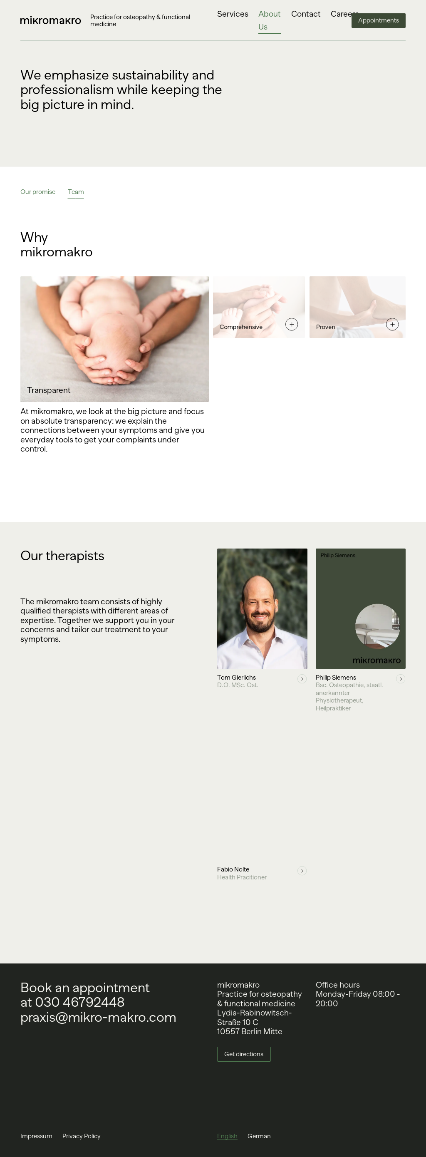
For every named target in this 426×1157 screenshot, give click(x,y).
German (259, 1136)
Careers (345, 14)
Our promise (37, 191)
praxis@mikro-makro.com (98, 1017)
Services (232, 14)
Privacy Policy (81, 1136)
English (227, 1136)
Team (75, 191)
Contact (306, 14)
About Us (269, 20)
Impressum (36, 1136)
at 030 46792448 (72, 1002)
